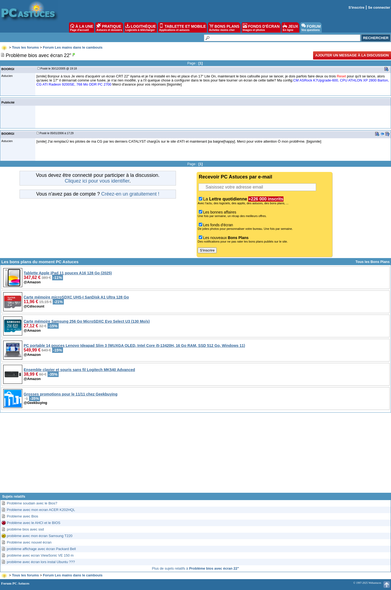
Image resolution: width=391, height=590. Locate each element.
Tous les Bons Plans (372, 262)
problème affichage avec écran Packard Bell (41, 549)
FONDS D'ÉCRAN (261, 27)
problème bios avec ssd (25, 529)
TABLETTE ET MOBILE (182, 27)
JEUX (290, 27)
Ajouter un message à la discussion (352, 55)
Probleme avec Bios (22, 516)
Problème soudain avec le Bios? (32, 503)
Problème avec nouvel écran (29, 542)
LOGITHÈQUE (140, 27)
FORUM (311, 27)
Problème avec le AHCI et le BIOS (33, 523)
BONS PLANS (224, 27)
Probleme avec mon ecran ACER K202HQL (41, 510)
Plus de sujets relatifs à (195, 568)
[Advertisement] (195, 455)
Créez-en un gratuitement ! (130, 194)
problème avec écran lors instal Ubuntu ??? (41, 562)
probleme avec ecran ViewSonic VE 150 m (40, 555)
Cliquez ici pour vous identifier (97, 181)
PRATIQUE (109, 27)
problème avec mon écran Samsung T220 (39, 536)
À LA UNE (81, 27)
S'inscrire (356, 7)
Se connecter (379, 7)
